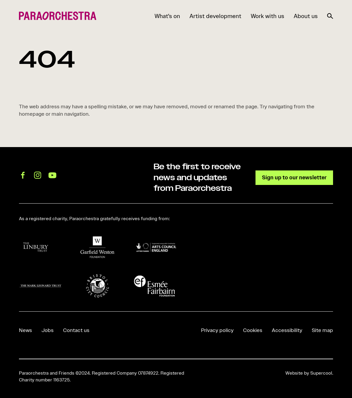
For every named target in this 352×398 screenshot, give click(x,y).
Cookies (252, 330)
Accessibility (287, 330)
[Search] (330, 14)
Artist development (215, 16)
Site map (322, 330)
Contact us (76, 330)
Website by (308, 373)
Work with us (267, 16)
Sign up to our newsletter (294, 177)
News (25, 330)
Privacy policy (217, 330)
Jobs (47, 330)
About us (306, 16)
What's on (167, 16)
